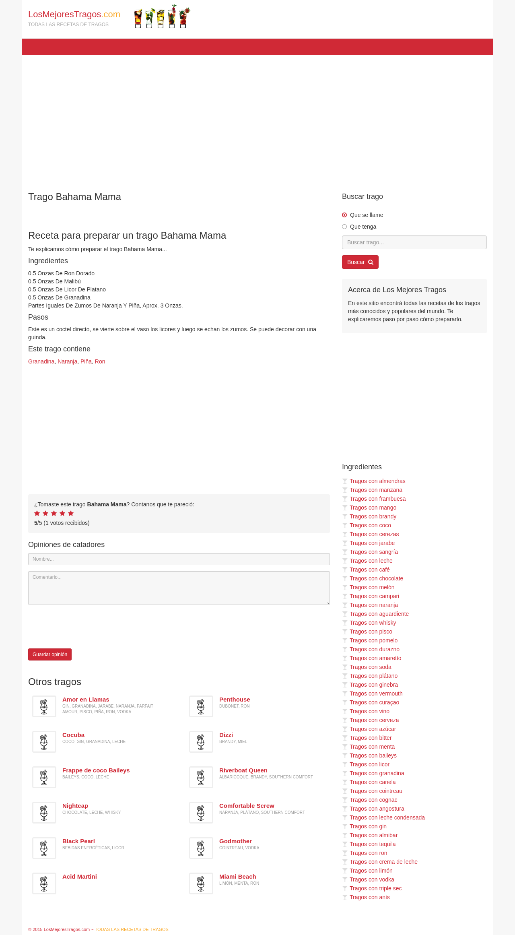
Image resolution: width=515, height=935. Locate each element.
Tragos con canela (369, 782)
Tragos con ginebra (370, 684)
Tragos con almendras (374, 481)
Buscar (360, 262)
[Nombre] (179, 559)
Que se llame (366, 215)
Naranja (67, 361)
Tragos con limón (367, 870)
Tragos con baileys (369, 755)
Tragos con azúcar (369, 729)
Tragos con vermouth (372, 693)
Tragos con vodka (368, 879)
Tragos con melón (368, 587)
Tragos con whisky (369, 622)
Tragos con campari (370, 596)
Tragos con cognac (370, 800)
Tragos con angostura (373, 808)
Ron (100, 361)
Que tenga (363, 226)
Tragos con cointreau (372, 791)
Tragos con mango (369, 507)
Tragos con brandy (369, 516)
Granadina (41, 361)
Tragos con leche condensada (383, 817)
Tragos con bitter (367, 738)
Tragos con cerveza (370, 720)
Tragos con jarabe (368, 543)
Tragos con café (366, 569)
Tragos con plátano (370, 676)
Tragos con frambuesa (374, 498)
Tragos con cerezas (370, 534)
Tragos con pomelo (370, 640)
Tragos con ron (364, 853)
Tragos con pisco (367, 631)
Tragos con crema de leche (380, 862)
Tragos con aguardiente (375, 614)
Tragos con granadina (373, 773)
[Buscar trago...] (414, 242)
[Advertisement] (257, 119)
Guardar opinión (50, 654)
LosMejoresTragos (109, 16)
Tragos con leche (367, 560)
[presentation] (89, 626)
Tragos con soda (366, 667)
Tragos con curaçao (370, 702)
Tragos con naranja (370, 605)
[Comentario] (179, 588)
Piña (86, 361)
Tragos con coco (366, 525)
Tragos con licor (365, 764)
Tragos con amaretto (372, 658)
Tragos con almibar (370, 835)
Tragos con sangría (370, 552)
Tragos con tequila (369, 844)
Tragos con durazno (371, 649)
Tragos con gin (364, 826)
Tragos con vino (365, 711)
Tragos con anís (366, 897)
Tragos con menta (368, 746)
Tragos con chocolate (372, 578)
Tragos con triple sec (372, 888)
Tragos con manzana (372, 490)
